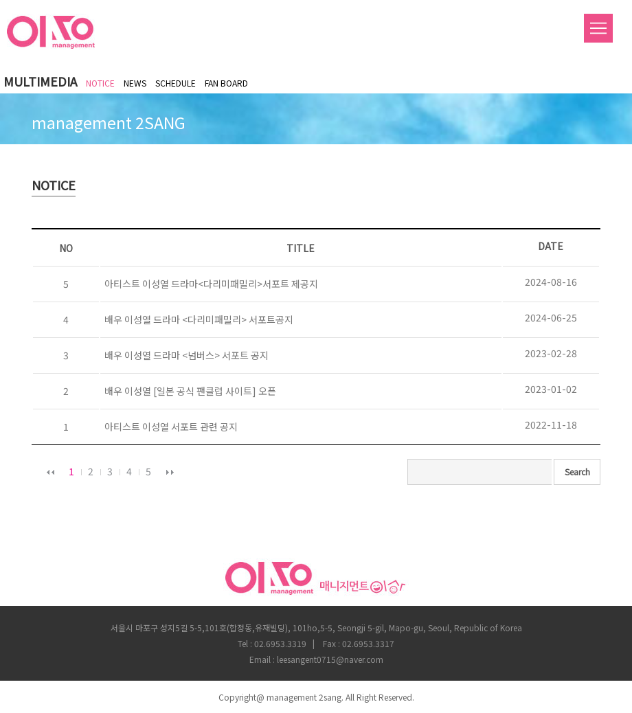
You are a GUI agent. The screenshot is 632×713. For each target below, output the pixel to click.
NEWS (135, 83)
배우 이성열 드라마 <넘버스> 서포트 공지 (184, 355)
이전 (50, 472)
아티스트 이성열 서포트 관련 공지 (169, 426)
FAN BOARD (226, 83)
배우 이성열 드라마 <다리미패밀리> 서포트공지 (196, 319)
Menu (598, 28)
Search (577, 471)
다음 (169, 472)
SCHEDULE (175, 83)
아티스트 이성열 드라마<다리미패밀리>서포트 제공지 (209, 284)
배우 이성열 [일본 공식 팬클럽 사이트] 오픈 (188, 391)
